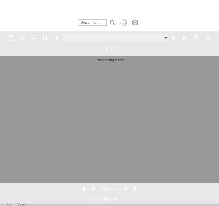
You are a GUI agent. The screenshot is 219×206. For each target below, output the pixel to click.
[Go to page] (115, 37)
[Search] (92, 22)
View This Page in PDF (109, 199)
